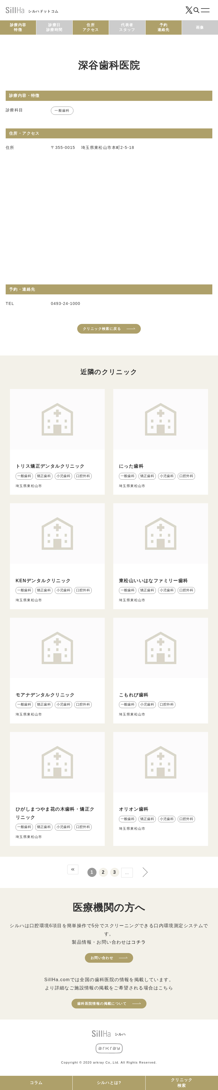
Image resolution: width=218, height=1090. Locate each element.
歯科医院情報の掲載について (102, 1004)
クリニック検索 (182, 1082)
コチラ (138, 942)
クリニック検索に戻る (102, 329)
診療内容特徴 (18, 27)
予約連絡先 (164, 27)
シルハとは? (109, 1082)
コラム (36, 1082)
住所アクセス (91, 27)
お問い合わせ (102, 958)
